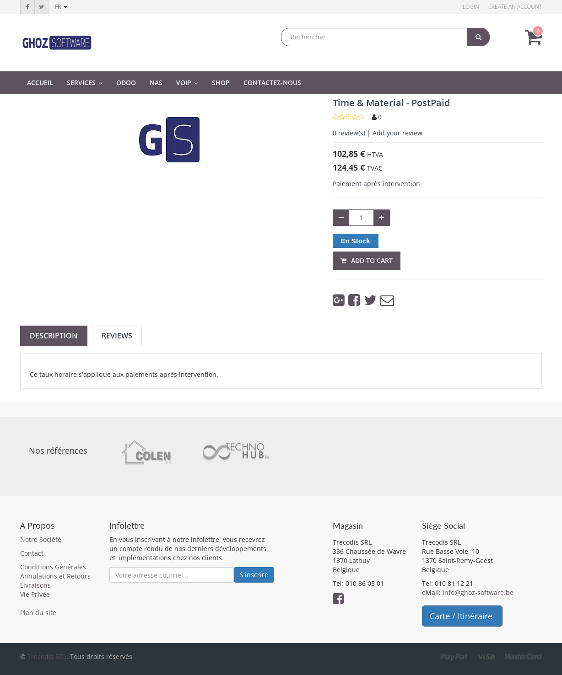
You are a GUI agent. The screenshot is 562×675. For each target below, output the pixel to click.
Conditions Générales (53, 566)
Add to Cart (366, 260)
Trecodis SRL (46, 656)
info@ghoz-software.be (478, 592)
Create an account (515, 7)
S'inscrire (254, 574)
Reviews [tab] (117, 336)
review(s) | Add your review (377, 133)
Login (471, 7)
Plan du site (38, 612)
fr (61, 7)
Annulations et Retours (55, 576)
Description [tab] (54, 336)
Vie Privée (35, 594)
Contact (31, 553)
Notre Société (40, 539)
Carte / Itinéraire (462, 616)
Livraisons (35, 585)
